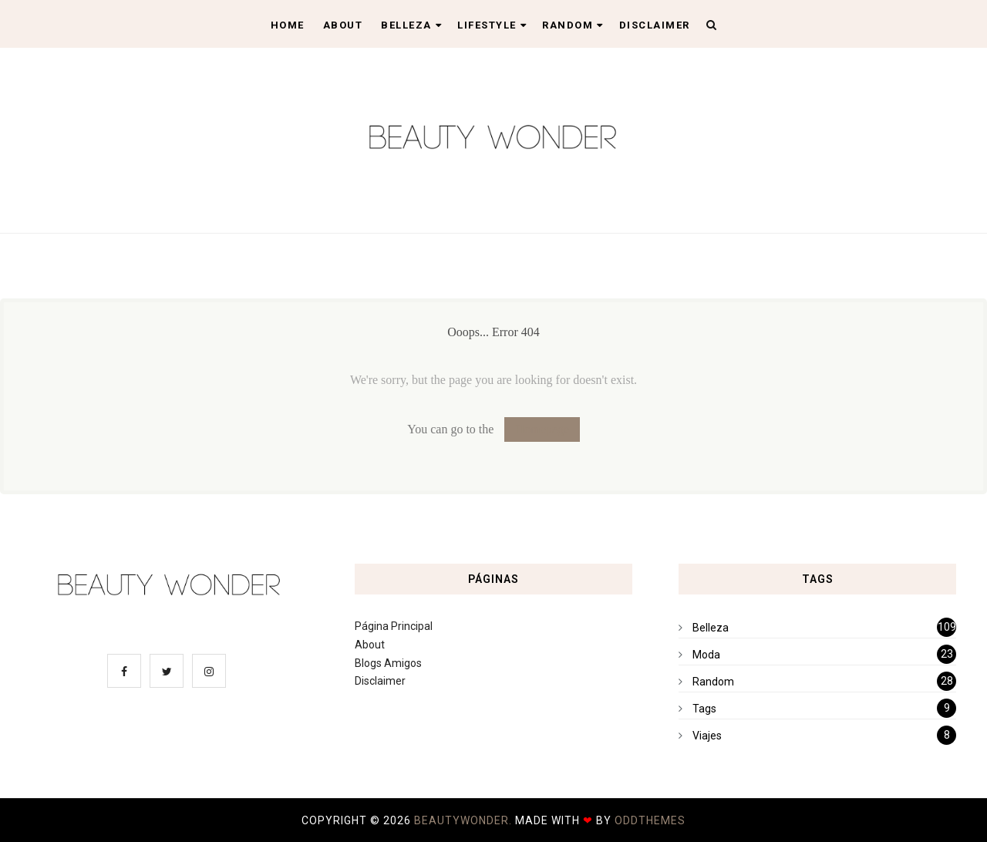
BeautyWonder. (464, 820)
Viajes (707, 735)
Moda (706, 654)
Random (573, 25)
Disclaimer (654, 25)
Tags (704, 708)
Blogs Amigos (388, 663)
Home (288, 25)
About (343, 25)
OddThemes (650, 820)
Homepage (541, 429)
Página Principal (394, 626)
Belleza (411, 25)
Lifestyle (492, 25)
